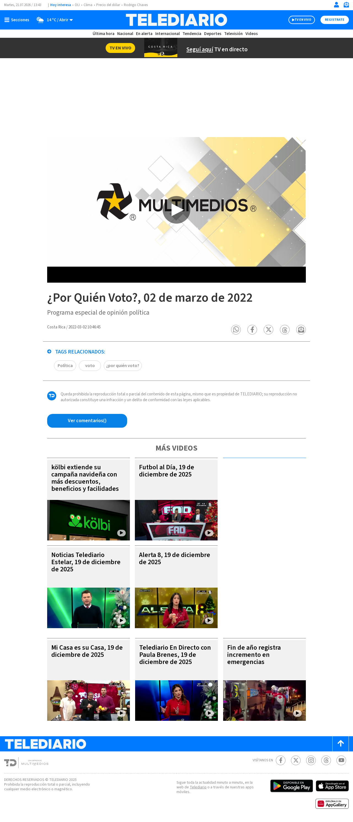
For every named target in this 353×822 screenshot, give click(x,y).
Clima (88, 4)
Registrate (334, 19)
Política (65, 366)
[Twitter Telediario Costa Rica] (296, 760)
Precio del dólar (108, 4)
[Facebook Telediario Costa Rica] (280, 760)
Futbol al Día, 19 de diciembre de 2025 (166, 470)
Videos (251, 34)
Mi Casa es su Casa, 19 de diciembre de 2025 (87, 651)
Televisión (233, 34)
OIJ (77, 4)
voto (90, 366)
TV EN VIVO (303, 19)
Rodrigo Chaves (136, 4)
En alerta (144, 34)
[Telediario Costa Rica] (176, 20)
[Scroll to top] (340, 743)
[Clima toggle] (53, 20)
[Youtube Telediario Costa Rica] (341, 760)
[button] (235, 329)
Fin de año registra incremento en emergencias (254, 655)
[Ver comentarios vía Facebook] (87, 421)
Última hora (103, 34)
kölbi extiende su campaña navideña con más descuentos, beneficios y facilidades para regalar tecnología (85, 481)
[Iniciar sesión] (336, 4)
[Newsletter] (346, 6)
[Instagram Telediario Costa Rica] (311, 760)
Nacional (125, 34)
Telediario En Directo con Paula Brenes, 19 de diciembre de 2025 (175, 655)
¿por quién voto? (122, 366)
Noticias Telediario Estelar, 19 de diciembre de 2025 (86, 562)
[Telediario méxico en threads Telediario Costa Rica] (326, 760)
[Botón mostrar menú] (18, 20)
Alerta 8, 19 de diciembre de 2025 (174, 558)
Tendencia (192, 34)
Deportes (212, 34)
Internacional (167, 34)
